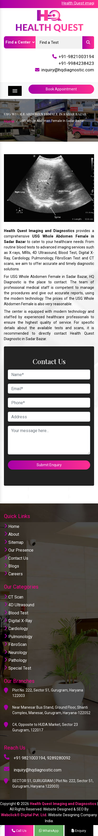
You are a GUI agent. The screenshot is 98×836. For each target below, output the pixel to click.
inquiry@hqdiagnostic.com (67, 69)
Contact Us (16, 558)
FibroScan (15, 644)
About (11, 534)
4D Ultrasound (19, 604)
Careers (13, 573)
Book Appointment (61, 89)
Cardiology (16, 628)
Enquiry (79, 831)
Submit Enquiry (49, 465)
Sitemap (14, 542)
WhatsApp (49, 831)
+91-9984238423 (76, 63)
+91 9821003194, (30, 758)
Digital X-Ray (18, 620)
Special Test (17, 668)
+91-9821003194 (76, 56)
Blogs (11, 566)
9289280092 (59, 758)
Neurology (15, 652)
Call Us (19, 831)
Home (9, 121)
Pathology (15, 660)
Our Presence (18, 550)
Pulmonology (18, 636)
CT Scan (13, 597)
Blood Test (16, 612)
